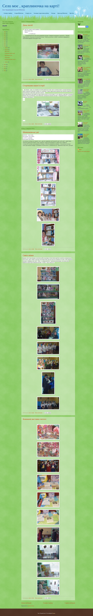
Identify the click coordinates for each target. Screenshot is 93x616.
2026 (5, 31)
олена (80, 149)
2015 (5, 70)
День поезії (28, 25)
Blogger (53, 613)
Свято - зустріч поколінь (86, 111)
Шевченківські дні (31, 132)
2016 (5, 68)
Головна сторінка (8, 13)
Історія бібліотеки (18, 13)
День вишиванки (86, 79)
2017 (5, 66)
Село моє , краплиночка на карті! (31, 6)
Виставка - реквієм (85, 102)
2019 (5, 45)
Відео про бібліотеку (62, 13)
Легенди (53, 13)
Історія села (28, 13)
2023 (5, 37)
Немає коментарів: (39, 79)
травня (6, 47)
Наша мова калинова (85, 123)
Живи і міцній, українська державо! (86, 135)
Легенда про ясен (86, 45)
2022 (5, 39)
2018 (5, 64)
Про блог (72, 13)
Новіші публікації (26, 603)
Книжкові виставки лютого (34, 419)
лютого (6, 62)
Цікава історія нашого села (86, 90)
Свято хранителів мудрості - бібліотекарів (86, 68)
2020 (5, 44)
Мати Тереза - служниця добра (86, 56)
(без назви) (85, 34)
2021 (5, 41)
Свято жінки (28, 255)
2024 (5, 35)
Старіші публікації (70, 603)
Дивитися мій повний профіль (84, 151)
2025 (5, 33)
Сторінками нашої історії (34, 85)
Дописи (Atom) (31, 605)
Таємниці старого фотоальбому (41, 13)
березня (6, 49)
